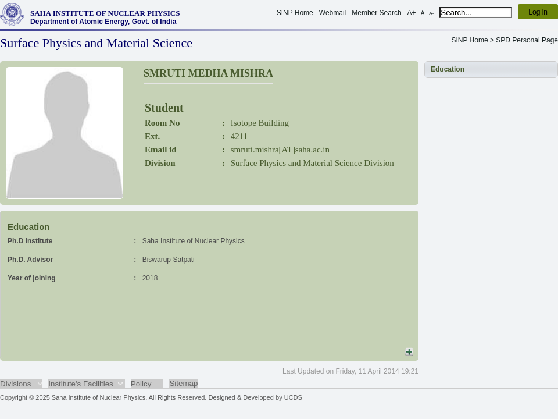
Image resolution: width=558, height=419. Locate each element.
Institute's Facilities (80, 383)
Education (447, 69)
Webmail (332, 13)
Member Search (376, 13)
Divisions (15, 383)
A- (431, 13)
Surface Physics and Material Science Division (312, 163)
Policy (141, 383)
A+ (411, 13)
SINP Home (295, 13)
